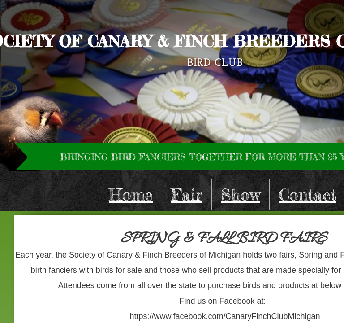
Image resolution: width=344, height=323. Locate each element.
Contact (307, 195)
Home (131, 195)
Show (240, 195)
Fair (186, 195)
